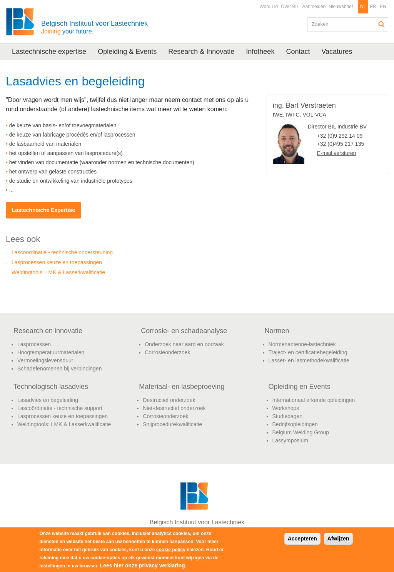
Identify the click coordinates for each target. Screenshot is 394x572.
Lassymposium (290, 440)
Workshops (285, 408)
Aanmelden (314, 6)
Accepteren (302, 538)
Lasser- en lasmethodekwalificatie (309, 360)
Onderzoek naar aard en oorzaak (184, 344)
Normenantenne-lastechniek (302, 344)
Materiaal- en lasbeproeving (181, 386)
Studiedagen (287, 416)
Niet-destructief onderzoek (174, 408)
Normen (277, 331)
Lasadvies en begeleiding (47, 400)
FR (373, 6)
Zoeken (381, 24)
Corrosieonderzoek (167, 352)
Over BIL (290, 6)
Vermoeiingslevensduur (45, 360)
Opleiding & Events (127, 51)
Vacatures (336, 51)
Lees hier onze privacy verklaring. (143, 565)
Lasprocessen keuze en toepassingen (57, 262)
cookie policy (170, 549)
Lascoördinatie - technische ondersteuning (62, 252)
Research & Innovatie (201, 51)
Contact (298, 51)
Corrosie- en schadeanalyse (184, 331)
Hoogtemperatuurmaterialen (50, 352)
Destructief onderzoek (169, 400)
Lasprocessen (34, 344)
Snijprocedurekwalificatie (172, 424)
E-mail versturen (336, 153)
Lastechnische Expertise (43, 210)
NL (363, 6)
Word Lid (268, 6)
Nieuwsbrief (341, 6)
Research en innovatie (47, 331)
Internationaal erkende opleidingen (313, 400)
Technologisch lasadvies (50, 386)
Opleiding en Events (300, 386)
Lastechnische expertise (49, 51)
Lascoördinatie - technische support (59, 408)
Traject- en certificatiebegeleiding (308, 352)
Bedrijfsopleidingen (295, 424)
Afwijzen (338, 538)
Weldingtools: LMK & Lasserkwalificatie (58, 272)
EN (383, 6)
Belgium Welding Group (300, 432)
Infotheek (260, 51)
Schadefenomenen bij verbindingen (59, 368)
